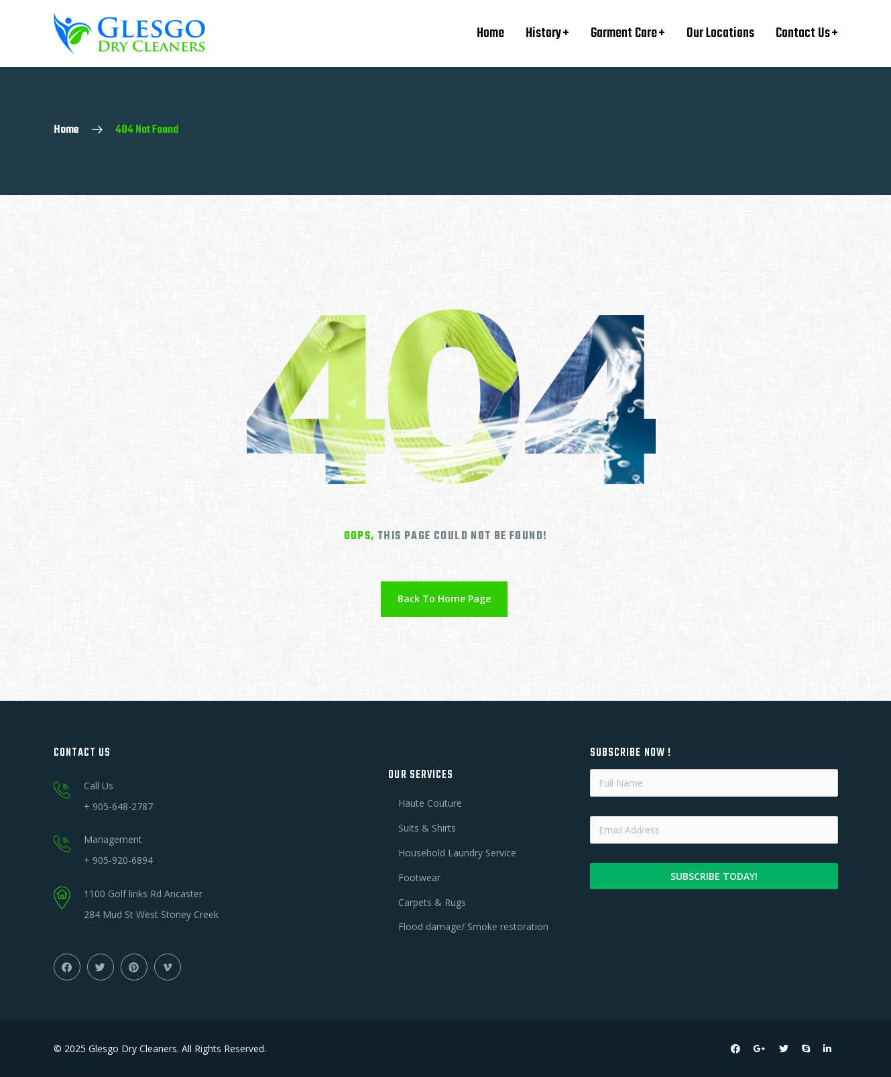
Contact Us (803, 33)
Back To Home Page (444, 598)
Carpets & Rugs (432, 902)
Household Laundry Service (457, 852)
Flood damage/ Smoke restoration (473, 926)
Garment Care (624, 33)
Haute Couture (430, 803)
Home (490, 33)
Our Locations (720, 33)
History (543, 33)
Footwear (419, 877)
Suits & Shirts (427, 827)
